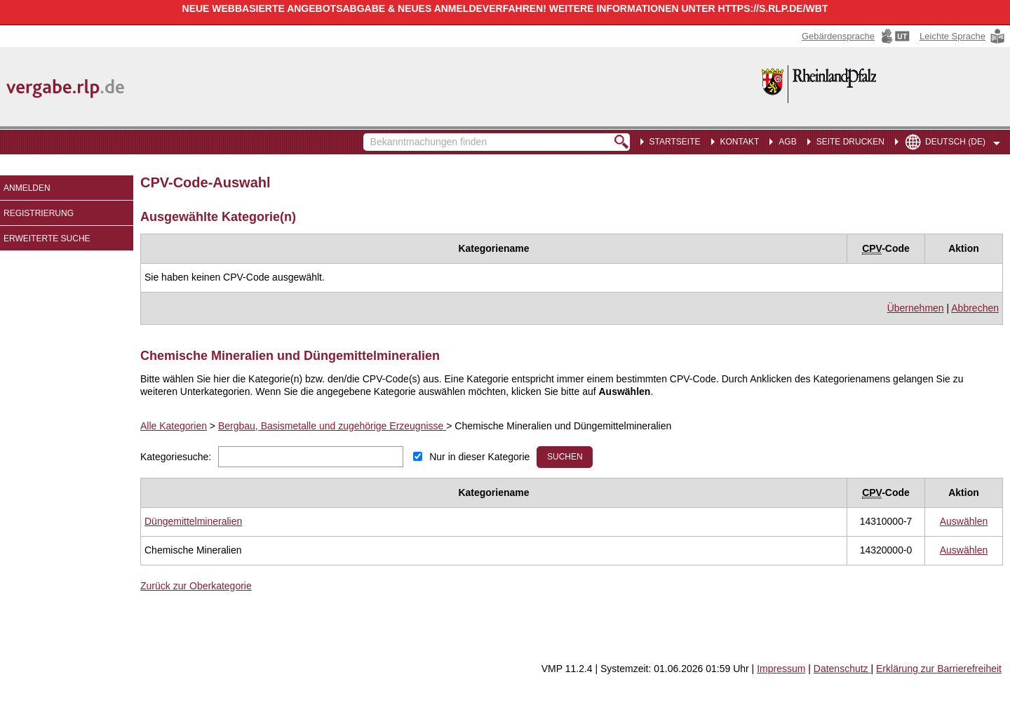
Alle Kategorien (173, 425)
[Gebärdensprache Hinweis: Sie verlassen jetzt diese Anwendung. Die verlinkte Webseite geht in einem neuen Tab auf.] (857, 36)
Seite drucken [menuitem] (850, 142)
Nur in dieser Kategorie (479, 456)
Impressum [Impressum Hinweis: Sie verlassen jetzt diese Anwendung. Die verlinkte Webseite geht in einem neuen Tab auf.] (781, 668)
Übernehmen (915, 308)
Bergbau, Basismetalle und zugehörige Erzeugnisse (332, 425)
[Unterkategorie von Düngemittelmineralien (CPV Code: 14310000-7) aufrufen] (193, 521)
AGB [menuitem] (787, 142)
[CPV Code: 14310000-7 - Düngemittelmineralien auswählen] (964, 521)
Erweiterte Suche (47, 238)
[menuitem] (737, 140)
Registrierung (39, 213)
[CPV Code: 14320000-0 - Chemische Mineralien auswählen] (964, 550)
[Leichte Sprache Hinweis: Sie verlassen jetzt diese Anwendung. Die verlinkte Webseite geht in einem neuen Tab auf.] (963, 36)
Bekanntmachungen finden (371, 135)
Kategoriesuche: (175, 456)
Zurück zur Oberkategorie (196, 585)
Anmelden (27, 188)
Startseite (675, 142)
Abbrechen (975, 308)
